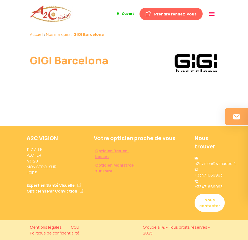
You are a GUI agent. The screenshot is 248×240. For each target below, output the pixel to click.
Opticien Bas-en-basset (112, 153)
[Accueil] (51, 14)
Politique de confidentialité (54, 233)
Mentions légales (46, 227)
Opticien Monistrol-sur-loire (115, 168)
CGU (75, 227)
